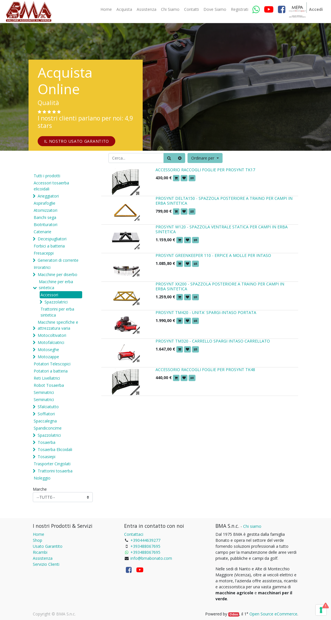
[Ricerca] (169, 158)
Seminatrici (44, 392)
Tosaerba (46, 442)
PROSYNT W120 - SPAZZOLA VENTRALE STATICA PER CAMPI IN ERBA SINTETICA (222, 229)
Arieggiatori (48, 196)
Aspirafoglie (44, 203)
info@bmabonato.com (151, 558)
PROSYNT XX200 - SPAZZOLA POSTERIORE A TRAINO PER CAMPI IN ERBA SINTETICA (220, 286)
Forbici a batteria (49, 246)
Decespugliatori (52, 238)
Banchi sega (45, 217)
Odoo (233, 614)
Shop (37, 540)
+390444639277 (145, 540)
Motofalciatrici (51, 342)
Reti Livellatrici (47, 378)
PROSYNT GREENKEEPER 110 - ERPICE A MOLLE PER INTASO (213, 255)
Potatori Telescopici (52, 364)
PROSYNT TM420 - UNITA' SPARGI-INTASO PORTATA (206, 312)
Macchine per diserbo (57, 274)
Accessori (49, 294)
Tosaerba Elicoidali (55, 449)
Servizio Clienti (46, 564)
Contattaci (133, 534)
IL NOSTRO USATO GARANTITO (76, 141)
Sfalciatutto (48, 406)
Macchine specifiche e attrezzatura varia (58, 325)
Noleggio (42, 478)
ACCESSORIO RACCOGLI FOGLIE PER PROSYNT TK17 (205, 169)
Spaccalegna (45, 421)
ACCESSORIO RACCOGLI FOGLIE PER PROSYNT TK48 (205, 369)
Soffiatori (46, 413)
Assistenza (43, 558)
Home (38, 534)
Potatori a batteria (51, 371)
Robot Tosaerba (49, 385)
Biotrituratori (45, 224)
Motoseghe (48, 349)
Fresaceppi (44, 253)
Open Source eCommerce (273, 614)
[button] (205, 158)
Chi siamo (252, 526)
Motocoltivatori (52, 335)
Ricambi (40, 552)
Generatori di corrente (58, 260)
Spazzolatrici (56, 302)
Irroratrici (42, 267)
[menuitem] (106, 9)
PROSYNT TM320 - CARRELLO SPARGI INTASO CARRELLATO (213, 341)
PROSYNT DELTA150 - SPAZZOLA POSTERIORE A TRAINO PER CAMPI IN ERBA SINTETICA (224, 201)
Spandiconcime (48, 428)
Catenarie (42, 231)
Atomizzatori (45, 210)
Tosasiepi (46, 456)
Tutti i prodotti (47, 175)
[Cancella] (179, 158)
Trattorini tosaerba (55, 471)
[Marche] (63, 497)
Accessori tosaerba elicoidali (51, 186)
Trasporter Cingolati (52, 463)
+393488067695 (145, 546)
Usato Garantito (47, 546)
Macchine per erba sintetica (56, 284)
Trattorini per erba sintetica (57, 312)
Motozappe (48, 356)
